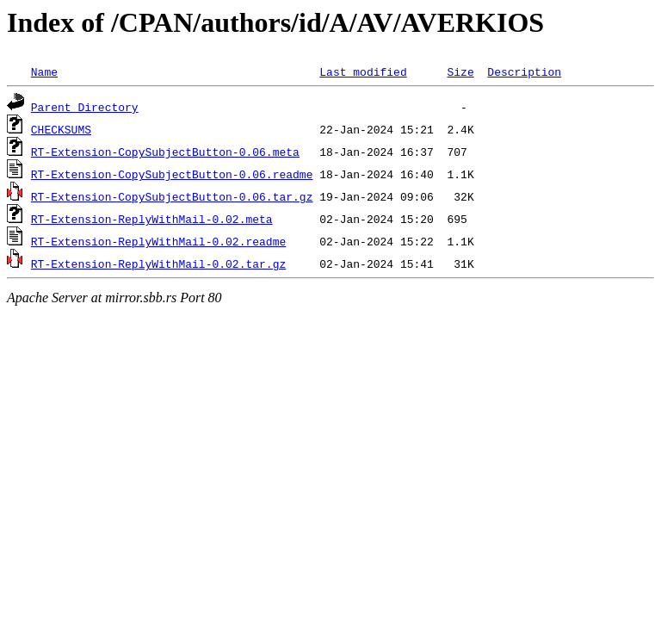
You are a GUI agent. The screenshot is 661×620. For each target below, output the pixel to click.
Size (460, 71)
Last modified (362, 71)
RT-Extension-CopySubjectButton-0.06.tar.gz (172, 196)
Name (44, 71)
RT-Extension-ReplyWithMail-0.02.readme (158, 241)
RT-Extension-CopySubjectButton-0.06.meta (165, 151)
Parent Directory (85, 107)
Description (524, 71)
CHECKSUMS (61, 129)
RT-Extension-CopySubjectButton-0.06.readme (172, 174)
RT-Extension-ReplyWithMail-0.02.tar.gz (158, 263)
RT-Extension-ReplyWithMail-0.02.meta (152, 218)
